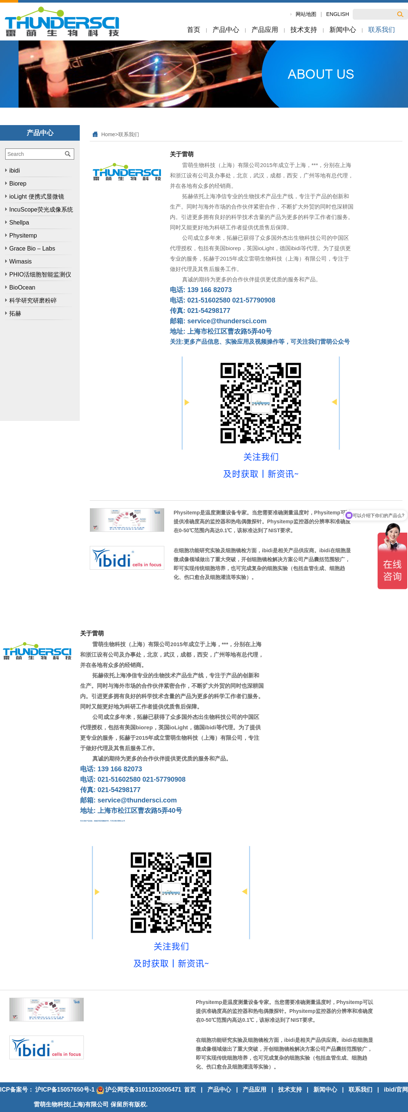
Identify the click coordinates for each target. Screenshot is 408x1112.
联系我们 (128, 134)
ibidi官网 (396, 1089)
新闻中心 (325, 1089)
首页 (190, 1089)
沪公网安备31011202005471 (138, 1089)
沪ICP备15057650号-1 (65, 1089)
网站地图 (306, 14)
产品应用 (254, 1089)
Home (108, 134)
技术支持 (290, 1089)
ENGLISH (337, 14)
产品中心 (219, 1089)
